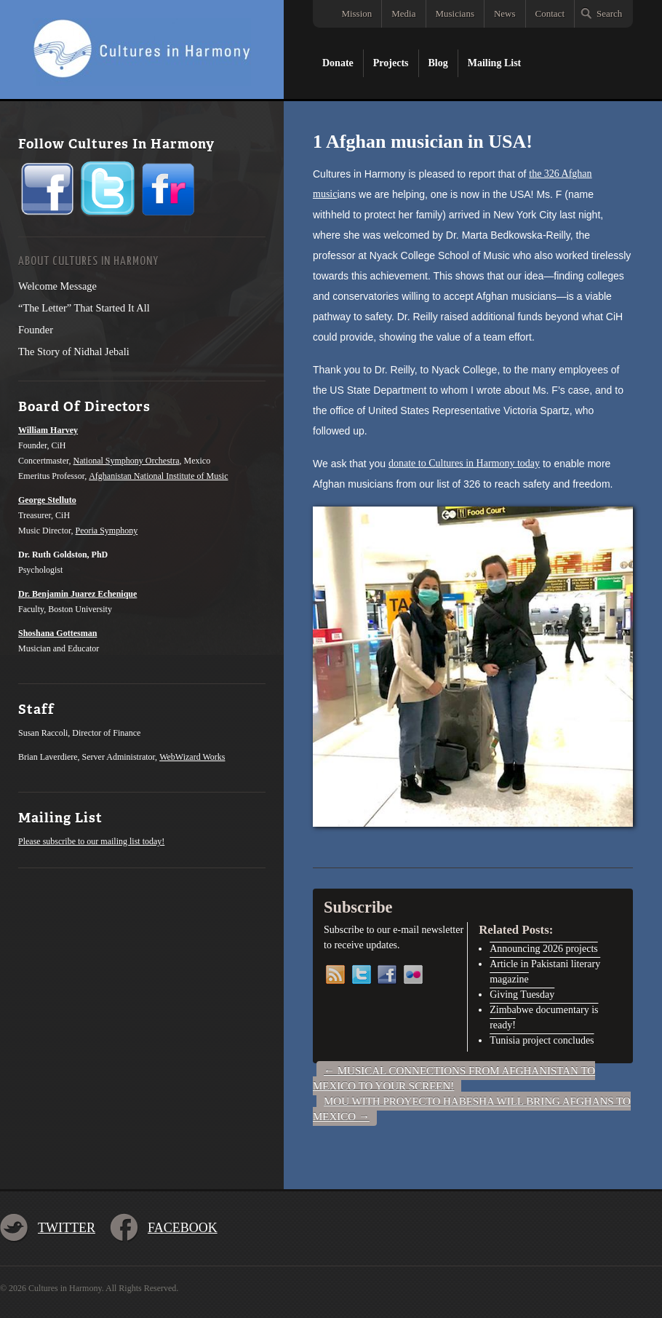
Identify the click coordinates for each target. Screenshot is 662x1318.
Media (403, 13)
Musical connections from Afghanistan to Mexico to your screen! (454, 1078)
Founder (35, 330)
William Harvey (48, 430)
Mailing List (495, 62)
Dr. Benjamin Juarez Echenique (77, 594)
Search (609, 13)
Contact (550, 13)
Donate (338, 62)
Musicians (455, 13)
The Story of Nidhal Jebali (73, 351)
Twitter (66, 1227)
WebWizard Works (192, 757)
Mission (356, 13)
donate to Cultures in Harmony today (464, 463)
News (505, 13)
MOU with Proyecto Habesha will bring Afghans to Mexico (472, 1108)
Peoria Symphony (107, 530)
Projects (391, 62)
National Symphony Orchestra (126, 461)
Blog (438, 62)
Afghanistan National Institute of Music (158, 476)
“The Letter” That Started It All (84, 308)
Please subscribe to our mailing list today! (91, 841)
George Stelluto (47, 500)
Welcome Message (57, 286)
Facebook (183, 1227)
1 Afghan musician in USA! (423, 141)
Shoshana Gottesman (57, 633)
